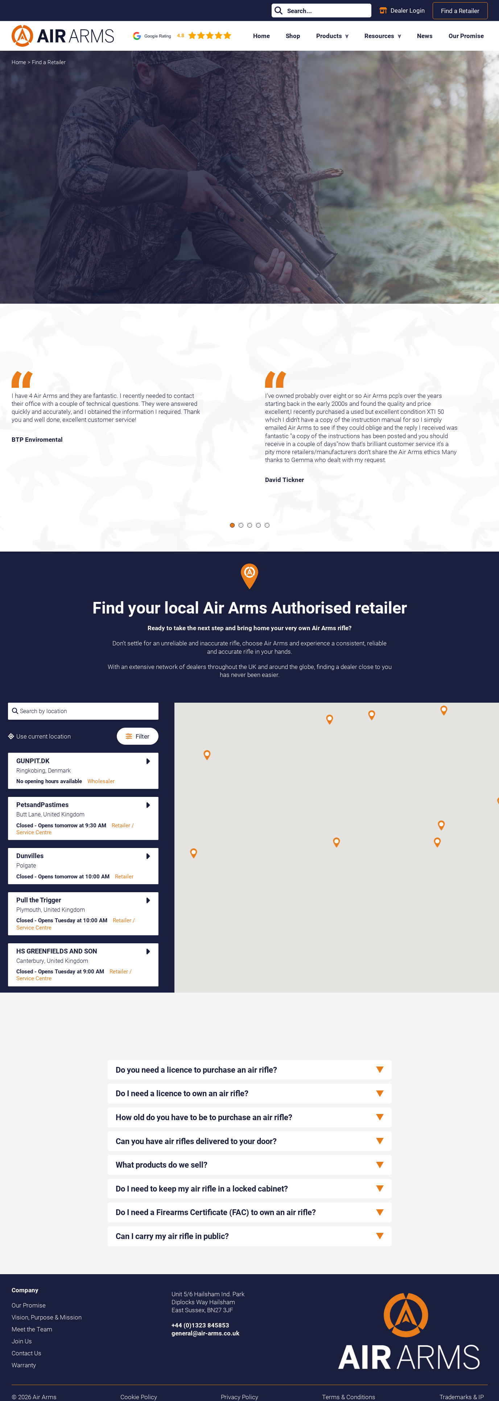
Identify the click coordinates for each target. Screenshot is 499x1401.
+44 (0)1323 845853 (200, 1325)
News (425, 36)
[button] (437, 842)
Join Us (22, 1341)
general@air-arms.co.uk (205, 1333)
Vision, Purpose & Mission (47, 1317)
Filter (137, 736)
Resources (382, 36)
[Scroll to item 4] (258, 525)
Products (332, 36)
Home (261, 36)
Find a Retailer (460, 11)
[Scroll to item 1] (232, 525)
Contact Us (26, 1353)
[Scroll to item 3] (249, 525)
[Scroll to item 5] (267, 525)
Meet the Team (32, 1329)
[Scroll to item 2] (241, 525)
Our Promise (466, 36)
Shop (293, 36)
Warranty (24, 1365)
